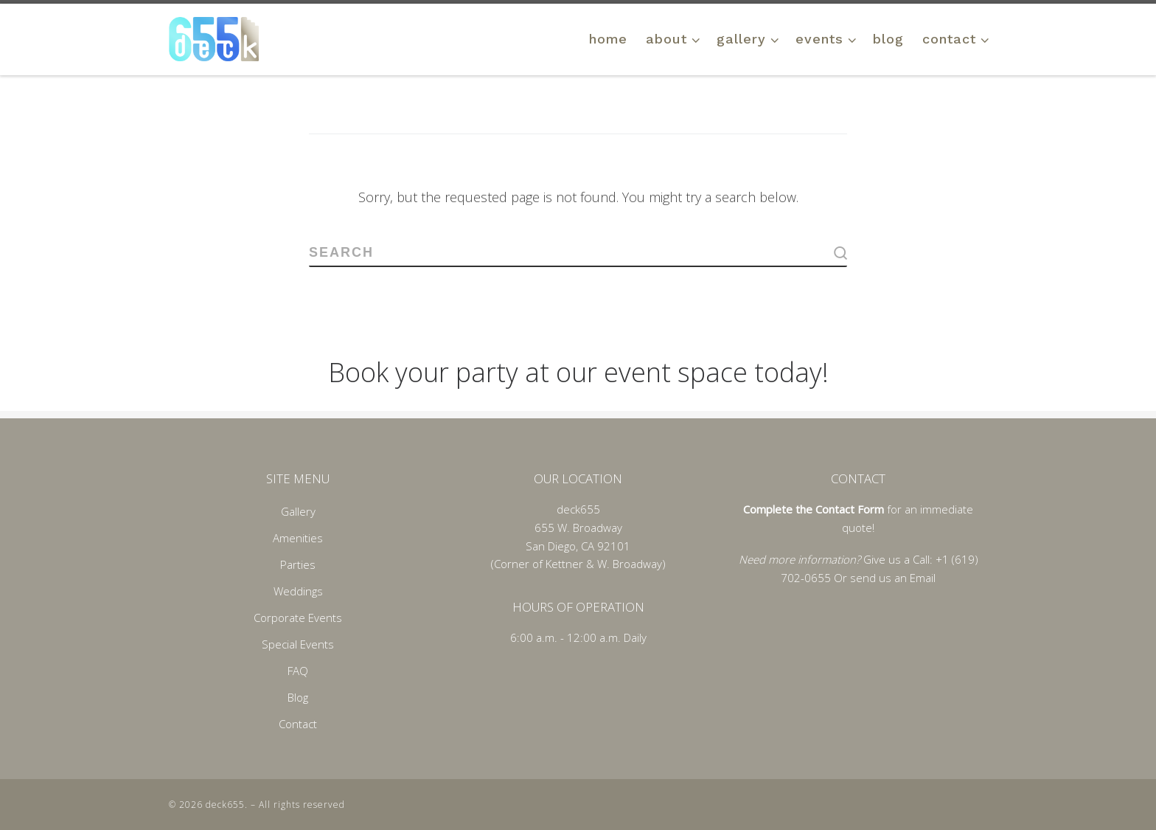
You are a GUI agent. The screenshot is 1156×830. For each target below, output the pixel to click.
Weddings (298, 591)
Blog (298, 697)
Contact (298, 723)
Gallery (298, 511)
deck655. (227, 804)
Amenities (298, 537)
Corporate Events (298, 617)
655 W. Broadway (578, 527)
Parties (298, 564)
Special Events (298, 644)
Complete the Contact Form (813, 509)
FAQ (298, 670)
